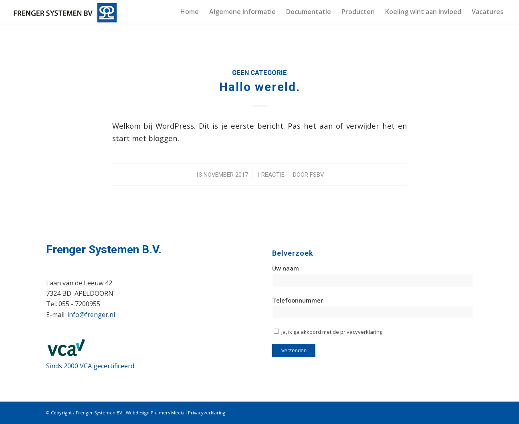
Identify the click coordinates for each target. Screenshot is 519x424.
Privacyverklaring (206, 413)
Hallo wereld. (259, 87)
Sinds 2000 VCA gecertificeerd (90, 365)
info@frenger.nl (91, 314)
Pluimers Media (167, 413)
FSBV (317, 174)
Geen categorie (259, 73)
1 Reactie (270, 174)
